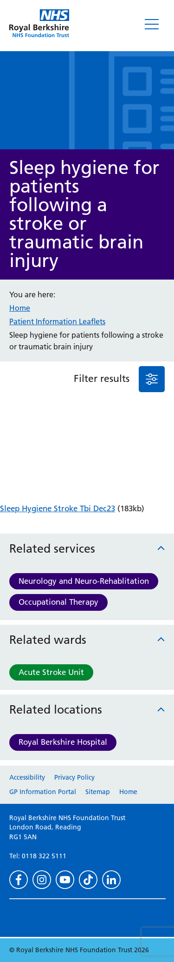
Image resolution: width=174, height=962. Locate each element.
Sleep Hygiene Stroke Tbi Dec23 (57, 508)
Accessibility (27, 777)
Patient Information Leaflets (57, 321)
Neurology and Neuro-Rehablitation (84, 581)
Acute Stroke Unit (51, 672)
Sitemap (97, 792)
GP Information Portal (42, 792)
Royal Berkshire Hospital (63, 742)
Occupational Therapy (58, 602)
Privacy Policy (74, 777)
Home (19, 308)
